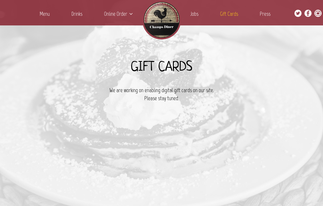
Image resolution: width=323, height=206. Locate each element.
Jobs (195, 14)
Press (265, 14)
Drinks (77, 14)
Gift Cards (229, 14)
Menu (45, 14)
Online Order (118, 14)
